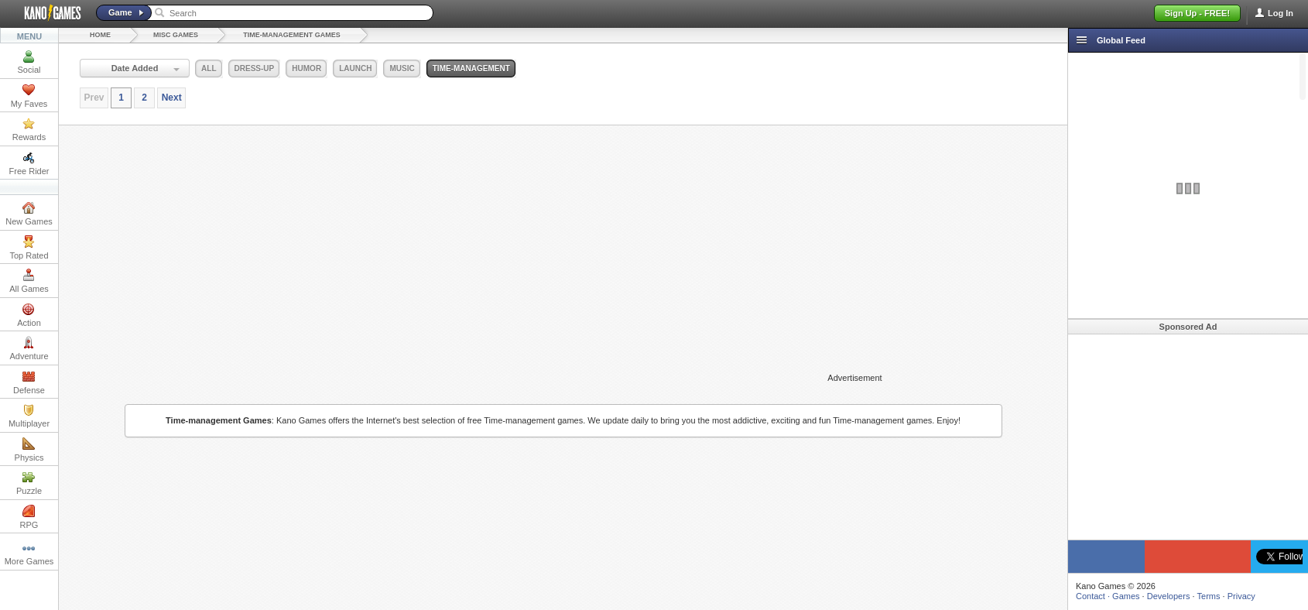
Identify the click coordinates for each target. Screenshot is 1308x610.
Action (29, 315)
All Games (29, 281)
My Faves (29, 96)
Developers (1168, 596)
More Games (29, 553)
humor (306, 68)
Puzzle (29, 483)
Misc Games (175, 35)
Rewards (29, 129)
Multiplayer (29, 415)
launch (355, 68)
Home (100, 35)
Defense (29, 382)
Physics (29, 449)
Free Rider (29, 163)
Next (172, 97)
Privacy (1241, 596)
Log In (1280, 13)
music (401, 68)
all (208, 68)
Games (1125, 596)
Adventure (28, 348)
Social (29, 62)
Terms (1209, 596)
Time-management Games (292, 35)
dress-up (255, 68)
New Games (29, 213)
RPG (29, 517)
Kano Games (46, 13)
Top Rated (28, 247)
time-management (471, 68)
